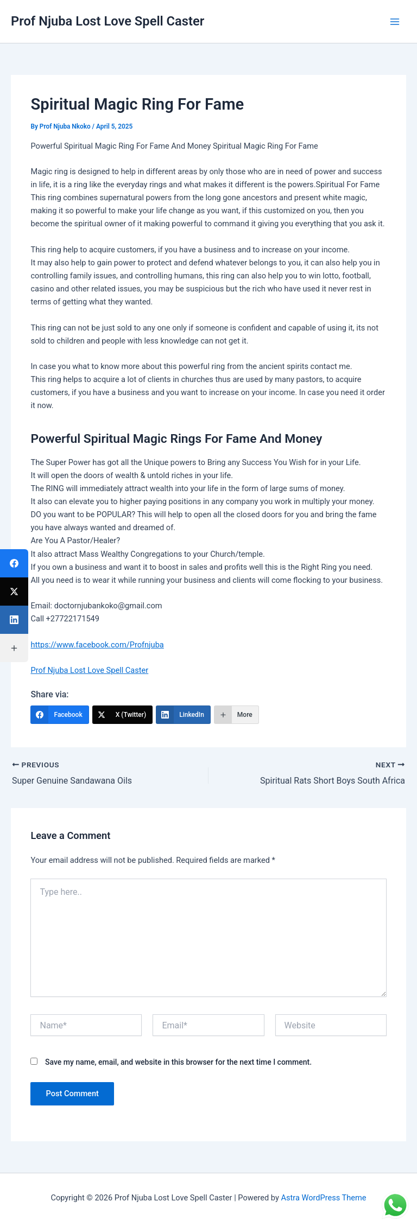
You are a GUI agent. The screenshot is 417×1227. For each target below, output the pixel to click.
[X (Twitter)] (122, 714)
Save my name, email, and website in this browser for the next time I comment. (178, 1061)
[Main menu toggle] (394, 21)
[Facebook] (59, 714)
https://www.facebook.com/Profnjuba (96, 645)
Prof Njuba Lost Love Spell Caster (107, 21)
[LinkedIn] (183, 714)
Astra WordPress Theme (323, 1197)
